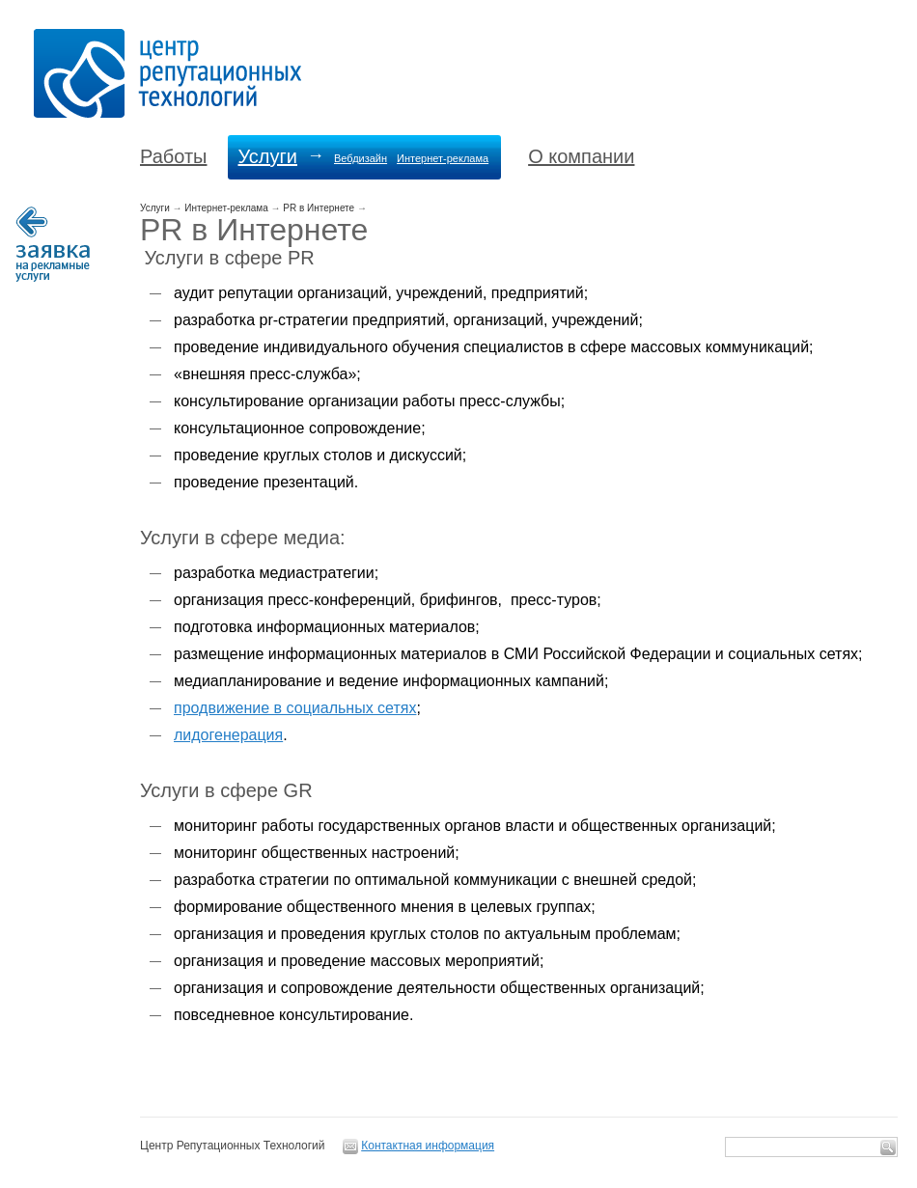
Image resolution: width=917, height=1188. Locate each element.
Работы (173, 156)
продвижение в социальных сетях (295, 708)
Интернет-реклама (442, 158)
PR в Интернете (318, 208)
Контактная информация (427, 1145)
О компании (581, 156)
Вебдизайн (360, 158)
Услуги (267, 156)
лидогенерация (228, 735)
